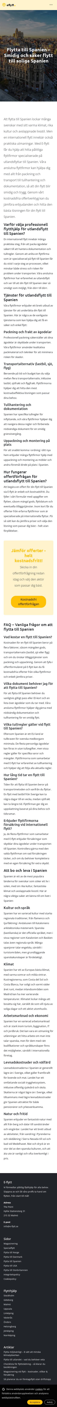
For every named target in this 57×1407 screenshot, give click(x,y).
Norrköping (9, 1335)
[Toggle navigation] (51, 5)
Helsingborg (10, 1326)
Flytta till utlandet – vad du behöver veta (24, 1359)
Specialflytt (9, 1248)
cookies (39, 1389)
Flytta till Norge (11, 1252)
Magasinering (11, 1243)
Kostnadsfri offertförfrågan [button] (28, 601)
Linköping (9, 1313)
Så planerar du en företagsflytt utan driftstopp (27, 1379)
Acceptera (35, 1402)
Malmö (7, 1304)
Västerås (8, 1317)
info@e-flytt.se (11, 1226)
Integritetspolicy (12, 1274)
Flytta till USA (10, 1265)
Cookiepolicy (10, 1278)
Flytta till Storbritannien (16, 1270)
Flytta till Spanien (12, 1261)
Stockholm (9, 1295)
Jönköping (9, 1330)
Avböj (50, 1402)
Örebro (7, 1322)
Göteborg (8, 1299)
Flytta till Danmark (13, 1256)
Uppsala (8, 1308)
